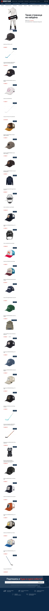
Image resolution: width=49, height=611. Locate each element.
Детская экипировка (16, 3)
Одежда (25, 5)
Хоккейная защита (8, 3)
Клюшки (2, 5)
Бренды (42, 5)
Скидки (47, 5)
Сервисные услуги (24, 3)
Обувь (29, 5)
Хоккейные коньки (8, 5)
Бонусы (38, 1)
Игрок (2, 3)
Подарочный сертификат (33, 1)
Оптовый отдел (26, 1)
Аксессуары (20, 5)
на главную (32, 20)
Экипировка (15, 5)
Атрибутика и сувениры (36, 5)
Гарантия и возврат (20, 1)
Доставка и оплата (14, 1)
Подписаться (40, 582)
